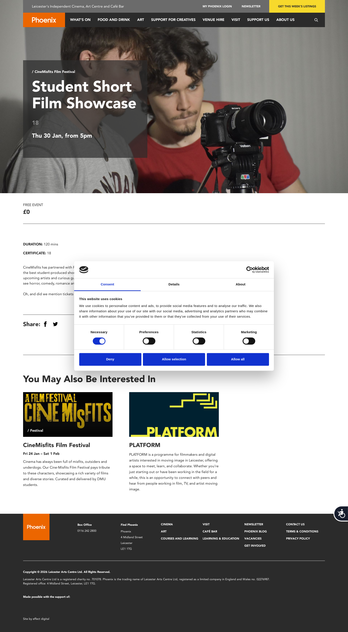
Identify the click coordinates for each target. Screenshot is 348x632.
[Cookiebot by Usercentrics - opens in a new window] (249, 269)
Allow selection (174, 359)
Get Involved (255, 545)
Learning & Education (221, 538)
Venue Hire (213, 20)
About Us (285, 20)
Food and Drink (114, 20)
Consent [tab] (107, 284)
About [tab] (240, 284)
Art (140, 20)
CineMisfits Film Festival (56, 445)
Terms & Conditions (302, 531)
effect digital (41, 618)
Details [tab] (174, 284)
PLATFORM (144, 445)
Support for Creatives (173, 20)
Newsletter (251, 6)
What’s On (80, 20)
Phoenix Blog (255, 531)
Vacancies (252, 538)
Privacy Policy (298, 538)
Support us (258, 20)
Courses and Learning (179, 538)
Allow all (238, 359)
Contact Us (295, 524)
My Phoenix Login (217, 6)
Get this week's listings (297, 6)
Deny (110, 359)
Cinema (167, 524)
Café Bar (210, 531)
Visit (235, 20)
